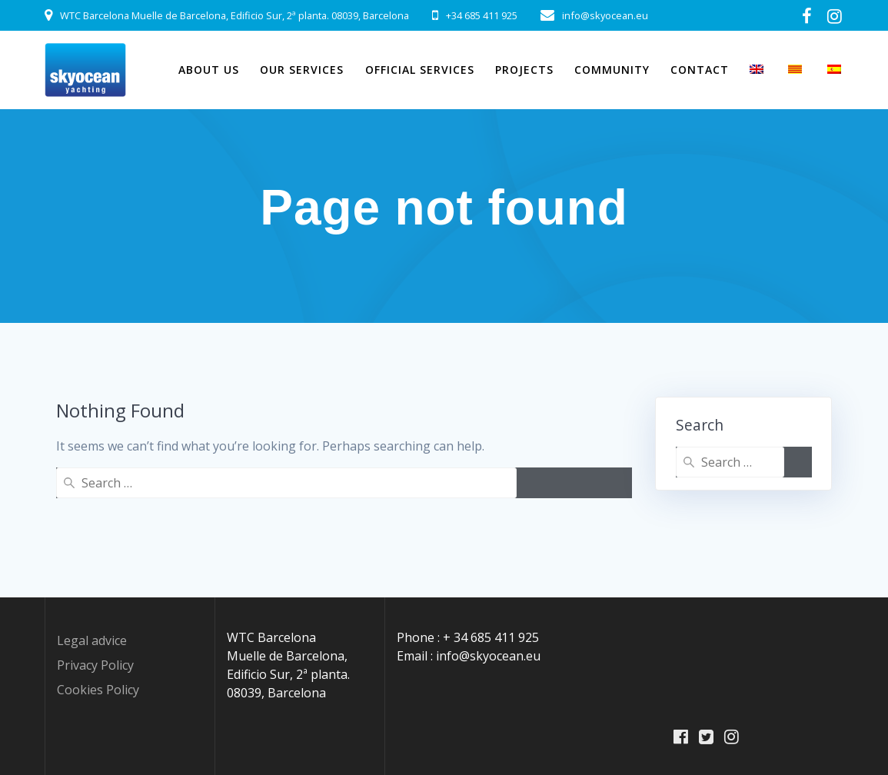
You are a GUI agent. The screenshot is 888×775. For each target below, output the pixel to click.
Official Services (419, 69)
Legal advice (92, 640)
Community (612, 69)
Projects (524, 69)
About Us (208, 69)
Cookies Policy (98, 689)
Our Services (302, 69)
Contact (699, 69)
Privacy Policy (95, 665)
